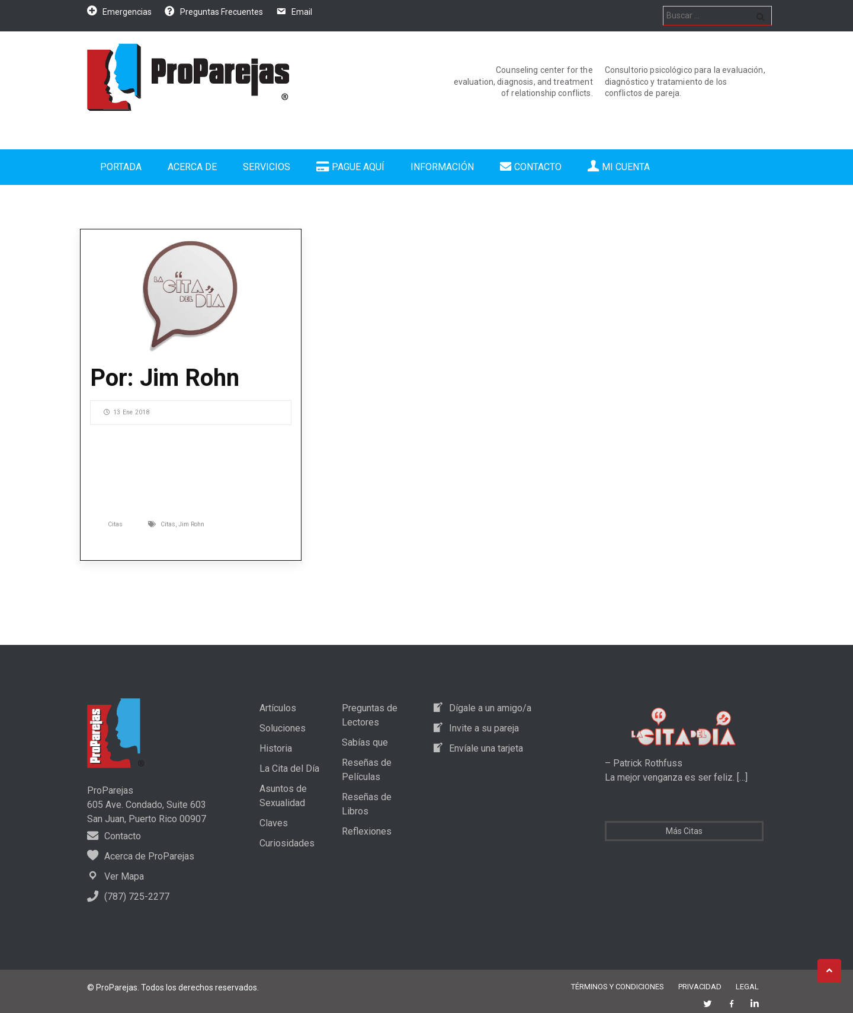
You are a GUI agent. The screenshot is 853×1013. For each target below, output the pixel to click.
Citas (115, 524)
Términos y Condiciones (617, 986)
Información (442, 166)
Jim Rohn (191, 524)
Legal (747, 986)
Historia (275, 748)
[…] (741, 777)
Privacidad (699, 986)
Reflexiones (367, 831)
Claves (273, 823)
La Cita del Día (289, 768)
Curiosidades (287, 843)
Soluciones (282, 728)
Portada (121, 166)
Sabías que (365, 742)
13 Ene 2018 (126, 412)
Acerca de (192, 166)
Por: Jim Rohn (164, 378)
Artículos (277, 708)
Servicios (266, 166)
